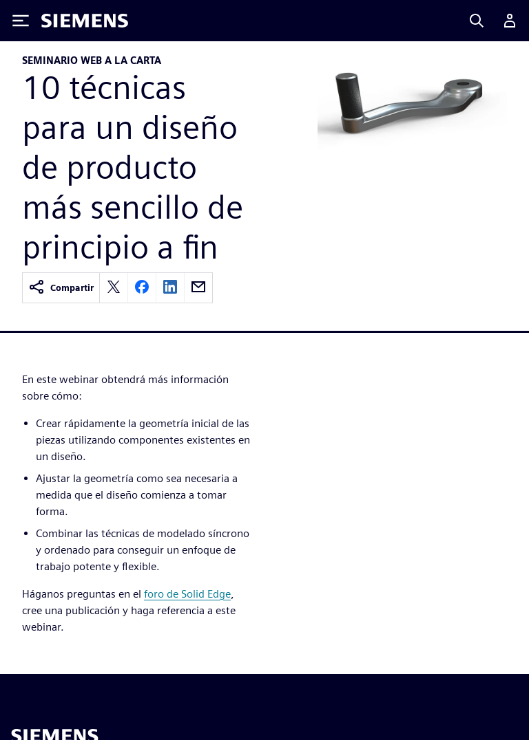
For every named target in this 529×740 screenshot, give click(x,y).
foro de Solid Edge (187, 593)
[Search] (476, 20)
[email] (198, 288)
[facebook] (142, 288)
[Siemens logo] (84, 21)
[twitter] (113, 288)
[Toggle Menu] (20, 20)
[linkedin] (170, 288)
